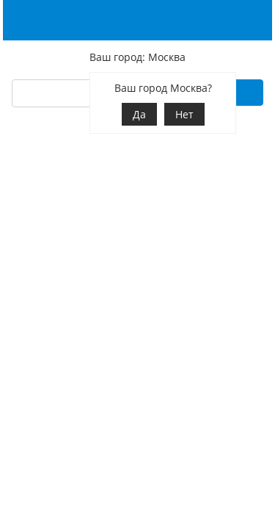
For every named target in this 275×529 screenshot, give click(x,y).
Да (139, 114)
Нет (184, 114)
